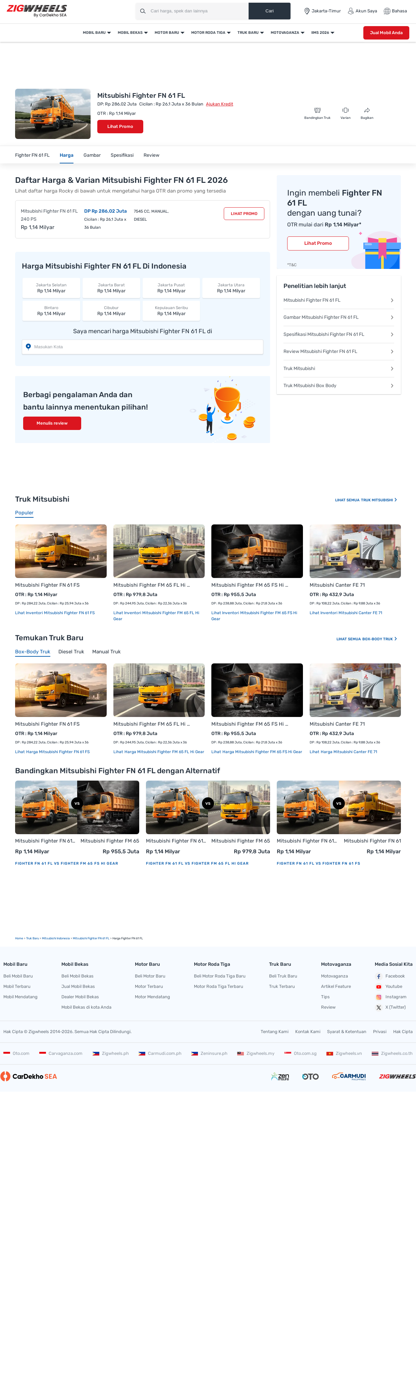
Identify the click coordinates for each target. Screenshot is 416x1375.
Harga (66, 155)
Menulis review (52, 423)
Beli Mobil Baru (18, 976)
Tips (325, 996)
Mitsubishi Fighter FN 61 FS (47, 585)
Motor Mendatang (152, 996)
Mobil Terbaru (17, 986)
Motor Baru (167, 32)
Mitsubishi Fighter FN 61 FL (338, 300)
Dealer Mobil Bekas (80, 996)
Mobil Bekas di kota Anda (86, 1007)
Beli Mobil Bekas (77, 976)
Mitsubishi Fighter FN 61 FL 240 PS (49, 215)
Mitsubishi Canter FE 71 (337, 585)
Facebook (390, 976)
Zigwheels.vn (344, 1053)
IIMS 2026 (320, 32)
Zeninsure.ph (209, 1053)
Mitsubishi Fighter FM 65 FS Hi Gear (250, 585)
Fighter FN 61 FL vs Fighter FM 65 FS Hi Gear (66, 863)
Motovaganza (285, 32)
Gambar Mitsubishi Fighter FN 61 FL (338, 317)
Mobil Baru (94, 32)
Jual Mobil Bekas (78, 986)
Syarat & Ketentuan (346, 1031)
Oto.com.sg (300, 1053)
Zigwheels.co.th (392, 1053)
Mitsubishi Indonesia (56, 938)
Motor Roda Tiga (208, 32)
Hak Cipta (403, 1031)
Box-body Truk (380, 639)
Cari (269, 10)
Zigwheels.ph (111, 1053)
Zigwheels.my (255, 1053)
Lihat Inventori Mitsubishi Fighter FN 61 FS (55, 612)
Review (151, 155)
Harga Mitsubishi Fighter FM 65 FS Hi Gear (261, 751)
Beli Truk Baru (283, 976)
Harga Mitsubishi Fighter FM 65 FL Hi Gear (163, 751)
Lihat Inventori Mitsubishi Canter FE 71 (346, 612)
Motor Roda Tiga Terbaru (218, 986)
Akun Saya (362, 11)
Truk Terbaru (282, 986)
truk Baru (32, 938)
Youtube (388, 987)
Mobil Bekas (130, 32)
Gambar (92, 155)
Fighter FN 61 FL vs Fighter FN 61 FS (318, 863)
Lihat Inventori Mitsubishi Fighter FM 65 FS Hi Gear (254, 615)
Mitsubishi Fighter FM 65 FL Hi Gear (152, 585)
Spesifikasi (122, 155)
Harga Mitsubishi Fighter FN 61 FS (57, 751)
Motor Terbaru (149, 986)
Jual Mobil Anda (386, 32)
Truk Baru (248, 32)
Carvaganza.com (61, 1053)
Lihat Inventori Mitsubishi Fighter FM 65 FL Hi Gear (156, 615)
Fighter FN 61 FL (32, 155)
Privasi (379, 1031)
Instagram (391, 997)
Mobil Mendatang (20, 996)
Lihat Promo (120, 126)
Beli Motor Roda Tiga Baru (220, 976)
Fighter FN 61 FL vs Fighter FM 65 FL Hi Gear (197, 863)
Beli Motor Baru (150, 976)
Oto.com (16, 1053)
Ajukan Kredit (219, 103)
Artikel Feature (336, 986)
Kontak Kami (307, 1031)
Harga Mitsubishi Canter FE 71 (348, 751)
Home (19, 938)
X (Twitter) (390, 1008)
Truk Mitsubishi (338, 368)
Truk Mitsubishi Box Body (338, 385)
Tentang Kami (275, 1031)
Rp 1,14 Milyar (51, 288)
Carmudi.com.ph (160, 1053)
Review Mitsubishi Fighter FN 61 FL (338, 351)
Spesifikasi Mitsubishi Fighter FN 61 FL (338, 334)
